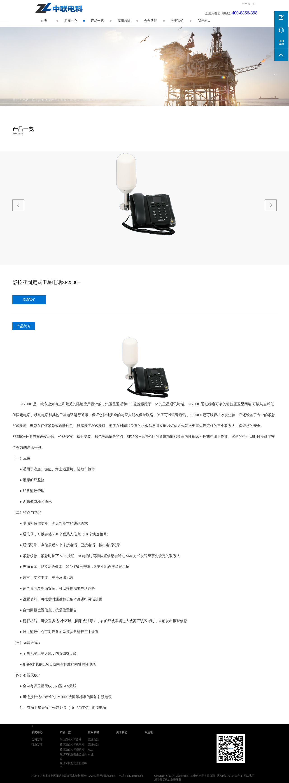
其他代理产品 (47, 100)
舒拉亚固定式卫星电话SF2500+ (82, 100)
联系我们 (29, 299)
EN (254, 4)
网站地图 (248, 775)
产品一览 (28, 100)
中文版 (246, 4)
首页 (44, 20)
